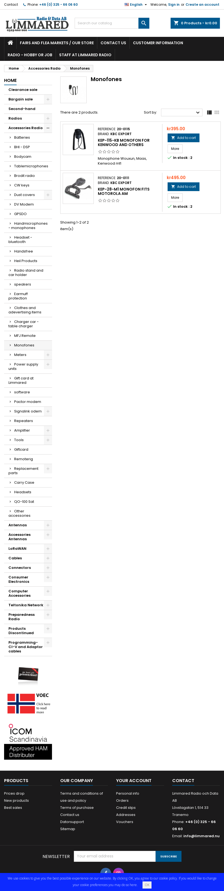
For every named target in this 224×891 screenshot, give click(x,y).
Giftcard (21, 449)
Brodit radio (24, 175)
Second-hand (21, 108)
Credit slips (126, 807)
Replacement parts (23, 471)
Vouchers (124, 821)
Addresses (125, 814)
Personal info (127, 793)
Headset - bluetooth (20, 239)
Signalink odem (28, 411)
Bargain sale (20, 99)
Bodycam (22, 156)
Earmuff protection (18, 296)
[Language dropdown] (136, 4)
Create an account (202, 4)
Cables (15, 558)
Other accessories (19, 513)
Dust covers (24, 194)
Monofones (24, 345)
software (22, 392)
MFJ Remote (25, 335)
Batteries (22, 137)
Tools (19, 439)
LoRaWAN (17, 548)
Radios (15, 118)
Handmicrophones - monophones (28, 225)
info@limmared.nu (201, 836)
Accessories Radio (25, 127)
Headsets (22, 492)
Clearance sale (22, 89)
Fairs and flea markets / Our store (57, 43)
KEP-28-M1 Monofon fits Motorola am (124, 191)
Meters (20, 354)
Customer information (158, 43)
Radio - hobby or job (30, 55)
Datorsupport (72, 821)
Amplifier (22, 430)
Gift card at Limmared (21, 380)
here (133, 885)
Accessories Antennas (19, 537)
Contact (11, 4)
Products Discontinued (21, 630)
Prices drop (14, 793)
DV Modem (24, 204)
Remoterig (23, 459)
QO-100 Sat (24, 501)
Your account (134, 780)
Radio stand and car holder (25, 272)
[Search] (112, 23)
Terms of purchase (77, 807)
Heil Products (25, 260)
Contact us (113, 43)
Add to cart (183, 137)
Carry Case (24, 482)
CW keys (21, 185)
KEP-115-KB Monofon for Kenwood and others (124, 142)
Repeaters (23, 420)
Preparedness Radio (21, 617)
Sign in (174, 4)
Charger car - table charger (23, 324)
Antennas (17, 525)
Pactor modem (27, 401)
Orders (122, 800)
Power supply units (23, 366)
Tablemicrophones (31, 166)
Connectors (19, 567)
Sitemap (67, 828)
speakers (22, 284)
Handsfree (23, 251)
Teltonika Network (25, 605)
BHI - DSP (22, 147)
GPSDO (20, 213)
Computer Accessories (19, 593)
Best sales (13, 807)
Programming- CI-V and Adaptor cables (25, 647)
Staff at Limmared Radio (85, 55)
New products (16, 800)
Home (10, 80)
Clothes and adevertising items (24, 310)
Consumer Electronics (18, 579)
